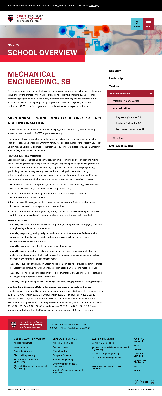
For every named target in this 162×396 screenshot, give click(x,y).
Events (137, 350)
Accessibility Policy (147, 390)
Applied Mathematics (24, 343)
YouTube (147, 383)
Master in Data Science (102, 343)
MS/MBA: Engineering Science (106, 358)
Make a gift (94, 5)
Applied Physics (60, 348)
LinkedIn (152, 383)
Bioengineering (21, 348)
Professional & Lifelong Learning (106, 368)
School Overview (42, 52)
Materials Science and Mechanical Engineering (30, 368)
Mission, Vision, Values (126, 101)
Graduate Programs (65, 339)
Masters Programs (102, 339)
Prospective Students (140, 362)
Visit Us (114, 86)
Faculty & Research (139, 340)
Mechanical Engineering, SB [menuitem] (130, 130)
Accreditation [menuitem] (121, 109)
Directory (115, 71)
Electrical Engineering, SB (128, 124)
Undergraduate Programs (30, 339)
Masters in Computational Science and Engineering (110, 349)
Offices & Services (138, 355)
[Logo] (27, 19)
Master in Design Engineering (105, 354)
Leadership (116, 79)
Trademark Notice (133, 390)
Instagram (142, 383)
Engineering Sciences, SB (128, 118)
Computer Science (23, 352)
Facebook (131, 383)
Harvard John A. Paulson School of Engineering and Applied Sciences (27, 325)
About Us (13, 45)
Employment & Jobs (121, 146)
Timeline (118, 139)
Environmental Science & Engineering (26, 361)
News (136, 346)
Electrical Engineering (24, 356)
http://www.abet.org (52, 134)
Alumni (137, 371)
